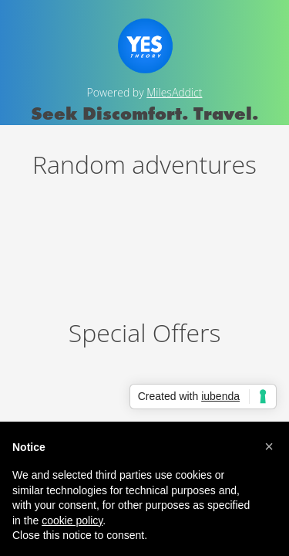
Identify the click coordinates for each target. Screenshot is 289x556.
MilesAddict (174, 92)
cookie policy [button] (72, 520)
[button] (269, 446)
